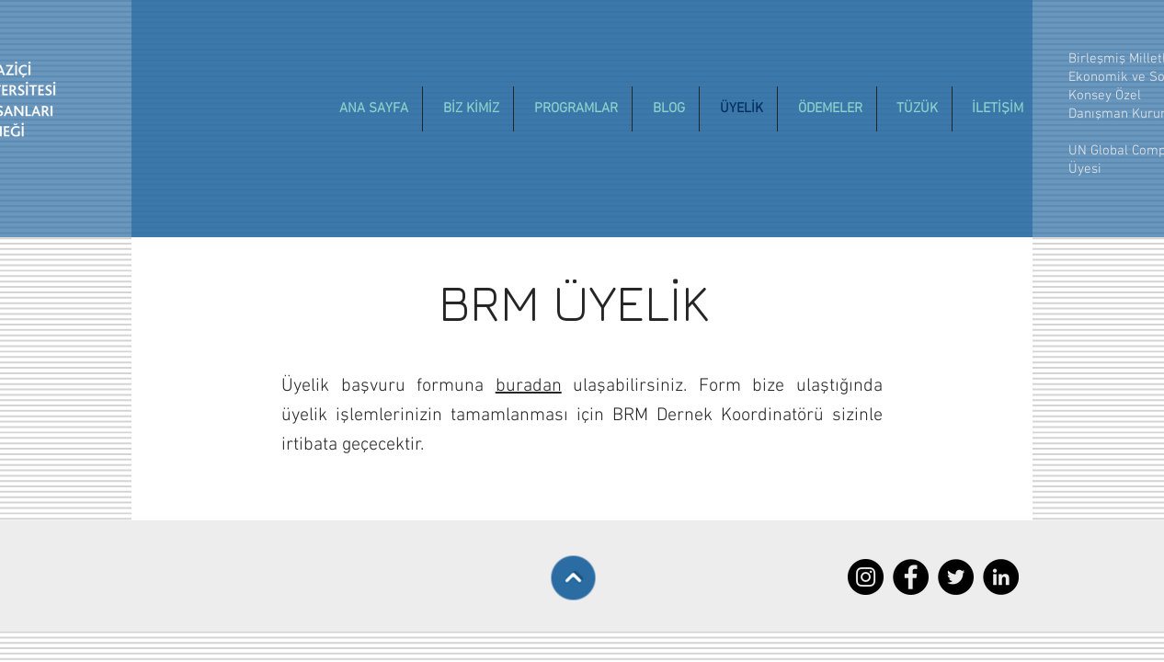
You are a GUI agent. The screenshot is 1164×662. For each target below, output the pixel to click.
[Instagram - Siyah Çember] (866, 577)
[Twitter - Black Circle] (956, 577)
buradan (529, 386)
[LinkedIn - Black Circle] (1001, 577)
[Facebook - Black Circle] (911, 577)
